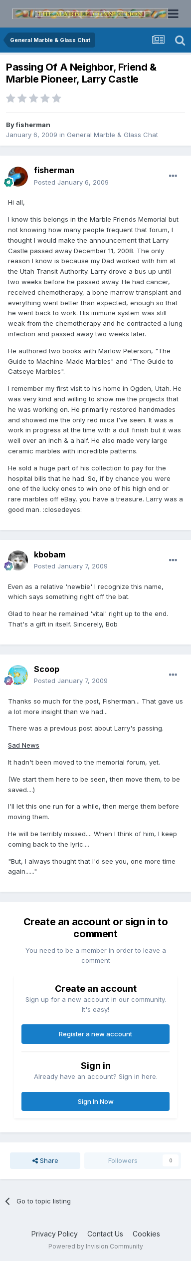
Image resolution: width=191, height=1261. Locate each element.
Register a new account (95, 1034)
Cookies (146, 1233)
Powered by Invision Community (95, 1246)
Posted (71, 182)
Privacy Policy (54, 1233)
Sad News (23, 745)
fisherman (33, 125)
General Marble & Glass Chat (112, 135)
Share (45, 1160)
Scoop (46, 669)
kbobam (49, 554)
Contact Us (105, 1233)
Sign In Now (96, 1101)
